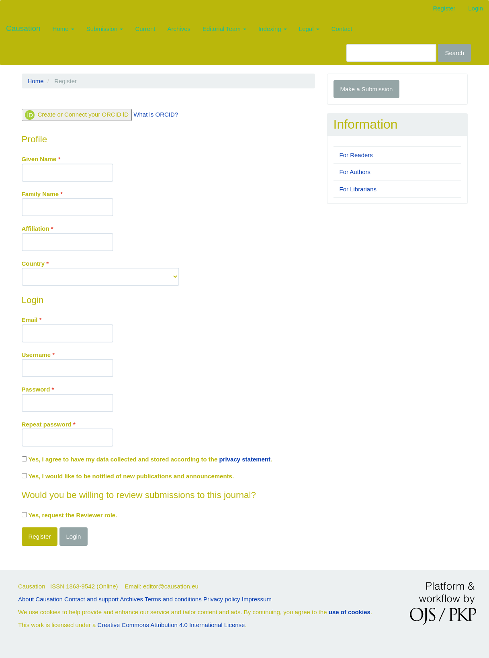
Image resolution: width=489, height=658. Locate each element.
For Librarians (358, 189)
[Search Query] (391, 53)
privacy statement (245, 459)
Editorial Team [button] (224, 28)
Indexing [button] (272, 28)
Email (67, 329)
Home (36, 81)
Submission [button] (104, 28)
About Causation (40, 599)
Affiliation (67, 237)
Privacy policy (221, 599)
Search (454, 52)
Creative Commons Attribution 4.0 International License (171, 624)
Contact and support (91, 599)
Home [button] (63, 28)
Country (100, 272)
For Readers (356, 155)
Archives (178, 28)
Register (444, 8)
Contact (341, 28)
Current (145, 28)
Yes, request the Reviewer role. (69, 515)
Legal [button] (309, 28)
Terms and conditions (173, 599)
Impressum (257, 599)
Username (67, 364)
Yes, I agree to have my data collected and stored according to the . (147, 459)
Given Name (67, 168)
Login (475, 8)
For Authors (355, 171)
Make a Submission (366, 89)
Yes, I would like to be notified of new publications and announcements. (128, 476)
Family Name (67, 203)
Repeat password (67, 433)
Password (67, 398)
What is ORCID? (155, 114)
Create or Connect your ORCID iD (77, 115)
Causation (23, 28)
